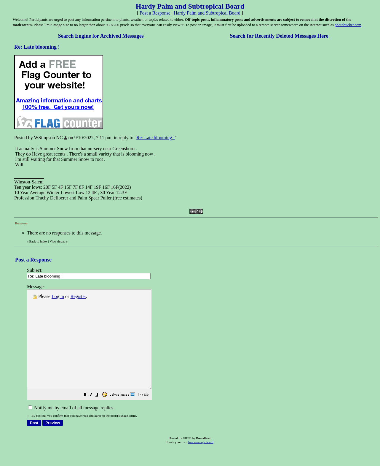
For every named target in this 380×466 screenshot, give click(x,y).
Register (78, 296)
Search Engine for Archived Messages (101, 36)
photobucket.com (348, 25)
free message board (200, 461)
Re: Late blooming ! (155, 137)
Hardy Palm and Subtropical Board (207, 12)
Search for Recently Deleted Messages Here (279, 36)
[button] (100, 414)
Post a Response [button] (155, 12)
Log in (58, 296)
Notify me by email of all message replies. (71, 427)
